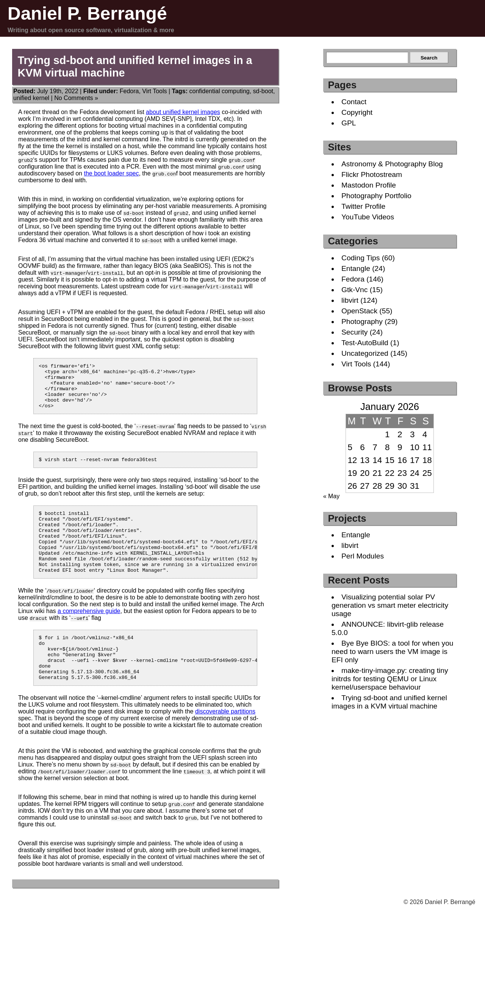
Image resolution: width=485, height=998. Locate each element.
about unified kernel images (183, 112)
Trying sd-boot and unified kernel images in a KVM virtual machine (389, 702)
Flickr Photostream (371, 174)
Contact (353, 102)
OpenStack (359, 311)
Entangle (355, 268)
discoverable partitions (225, 743)
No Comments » (76, 98)
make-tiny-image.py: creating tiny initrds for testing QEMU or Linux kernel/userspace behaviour (390, 678)
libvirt (349, 300)
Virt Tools (154, 91)
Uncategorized (364, 353)
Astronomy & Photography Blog (392, 164)
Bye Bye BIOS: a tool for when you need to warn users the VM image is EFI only (393, 651)
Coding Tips (360, 258)
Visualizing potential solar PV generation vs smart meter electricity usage (390, 605)
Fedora (129, 91)
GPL (348, 123)
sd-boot (263, 91)
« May (331, 496)
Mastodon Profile (368, 185)
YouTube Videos (367, 217)
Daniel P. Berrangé (87, 13)
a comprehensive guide (89, 633)
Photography (362, 321)
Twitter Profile (363, 206)
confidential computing (219, 91)
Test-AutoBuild (364, 343)
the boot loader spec (111, 173)
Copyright (356, 112)
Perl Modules (362, 556)
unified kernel (31, 98)
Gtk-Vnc (354, 290)
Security (354, 332)
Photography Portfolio (376, 196)
